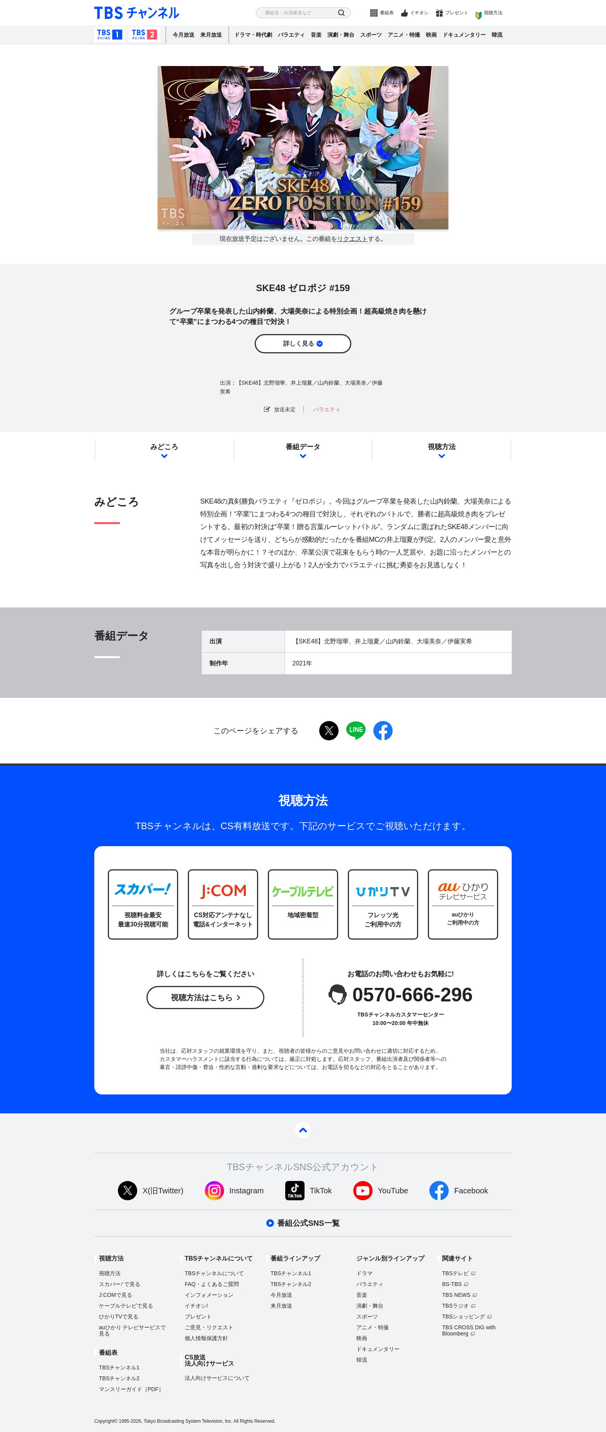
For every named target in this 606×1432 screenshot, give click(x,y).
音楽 (316, 35)
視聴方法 (493, 12)
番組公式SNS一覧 (308, 1223)
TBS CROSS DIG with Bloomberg (468, 1330)
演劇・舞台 (340, 35)
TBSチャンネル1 (109, 34)
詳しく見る (298, 343)
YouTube (393, 1190)
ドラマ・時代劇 (253, 35)
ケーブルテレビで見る (126, 1306)
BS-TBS (452, 1284)
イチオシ (419, 12)
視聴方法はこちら (202, 997)
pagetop (303, 1130)
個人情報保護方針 (206, 1338)
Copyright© (105, 1421)
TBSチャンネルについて (214, 1273)
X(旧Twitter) (163, 1190)
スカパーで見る (119, 1284)
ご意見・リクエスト (209, 1327)
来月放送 (211, 35)
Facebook (471, 1190)
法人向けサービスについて (217, 1378)
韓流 (497, 35)
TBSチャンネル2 (144, 34)
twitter (329, 730)
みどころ (164, 447)
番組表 (387, 12)
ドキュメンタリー (464, 35)
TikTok (321, 1190)
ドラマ (364, 1273)
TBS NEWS (456, 1295)
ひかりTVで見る (118, 1316)
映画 (431, 35)
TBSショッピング (463, 1316)
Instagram (247, 1190)
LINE (356, 730)
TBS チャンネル (136, 13)
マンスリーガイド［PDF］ (131, 1389)
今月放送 (183, 35)
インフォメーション (209, 1295)
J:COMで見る (115, 1295)
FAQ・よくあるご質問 (212, 1284)
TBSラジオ (455, 1306)
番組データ (303, 447)
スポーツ (371, 35)
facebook (383, 730)
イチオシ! (196, 1306)
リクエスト (352, 239)
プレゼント (456, 12)
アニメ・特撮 (404, 35)
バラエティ (291, 35)
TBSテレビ (455, 1273)
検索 (341, 13)
